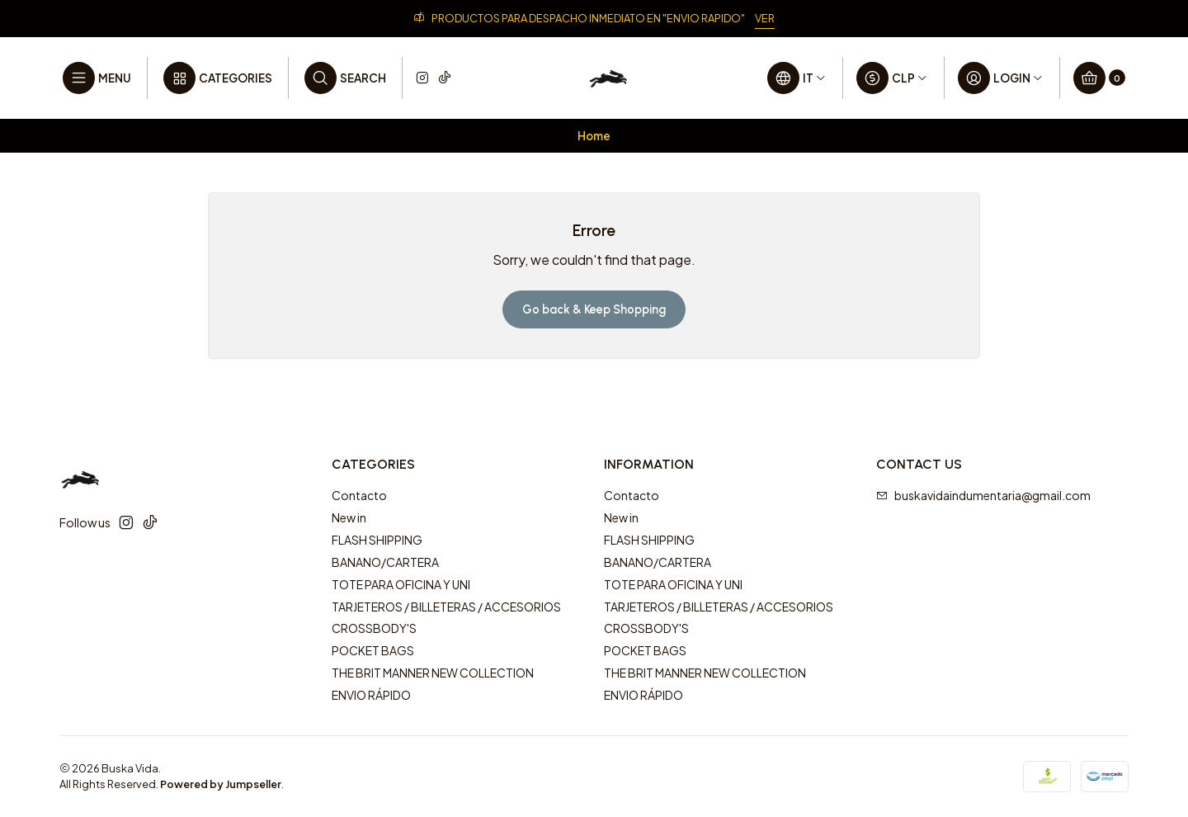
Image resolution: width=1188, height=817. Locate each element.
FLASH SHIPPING (377, 539)
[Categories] (218, 78)
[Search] (345, 78)
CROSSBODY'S (374, 628)
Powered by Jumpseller (220, 784)
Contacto (359, 495)
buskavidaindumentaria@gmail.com (983, 495)
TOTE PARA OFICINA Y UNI (401, 584)
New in (349, 517)
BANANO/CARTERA (385, 562)
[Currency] (892, 78)
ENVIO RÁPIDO (371, 694)
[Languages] (797, 78)
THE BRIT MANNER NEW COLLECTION (433, 672)
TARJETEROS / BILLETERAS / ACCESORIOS (446, 606)
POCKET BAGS (373, 650)
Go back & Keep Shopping (594, 309)
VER (765, 18)
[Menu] (96, 78)
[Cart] (1099, 78)
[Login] (1001, 78)
